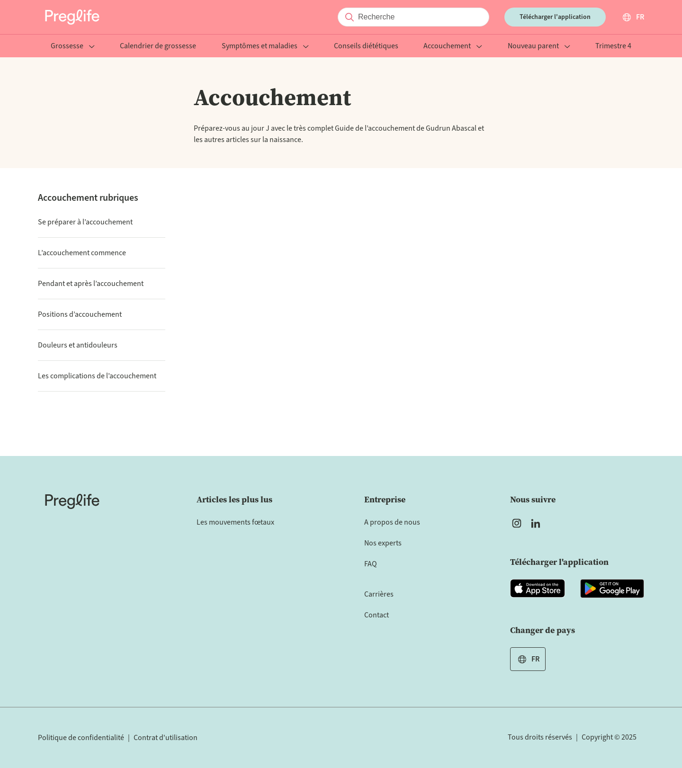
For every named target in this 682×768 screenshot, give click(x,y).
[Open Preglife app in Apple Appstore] (537, 588)
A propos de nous (392, 522)
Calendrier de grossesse (158, 46)
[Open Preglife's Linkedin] (537, 523)
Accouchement (452, 46)
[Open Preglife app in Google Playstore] (612, 588)
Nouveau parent (539, 46)
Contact (376, 615)
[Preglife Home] (72, 17)
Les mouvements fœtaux (235, 522)
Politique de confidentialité (81, 737)
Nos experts (383, 543)
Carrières (379, 594)
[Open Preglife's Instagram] (516, 523)
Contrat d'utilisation (165, 737)
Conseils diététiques (366, 46)
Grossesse (73, 46)
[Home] (72, 501)
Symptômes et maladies (265, 46)
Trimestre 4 (613, 46)
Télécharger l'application (555, 17)
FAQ (370, 564)
